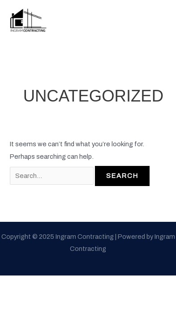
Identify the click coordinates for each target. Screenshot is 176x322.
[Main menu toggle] (157, 19)
